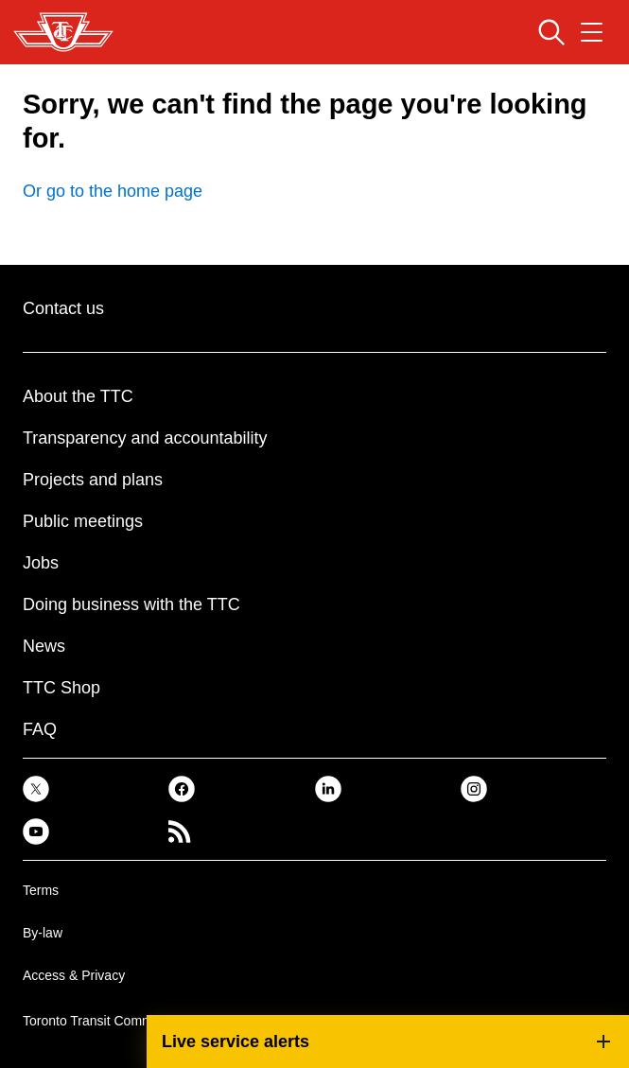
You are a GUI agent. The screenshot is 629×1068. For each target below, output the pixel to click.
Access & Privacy (74, 975)
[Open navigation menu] (591, 32)
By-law (42, 932)
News (44, 646)
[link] (36, 787)
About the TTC (78, 396)
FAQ (40, 729)
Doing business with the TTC (131, 604)
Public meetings (83, 521)
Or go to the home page (112, 191)
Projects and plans (93, 479)
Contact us (63, 308)
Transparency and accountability (145, 438)
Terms (41, 890)
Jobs (41, 562)
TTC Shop (61, 687)
